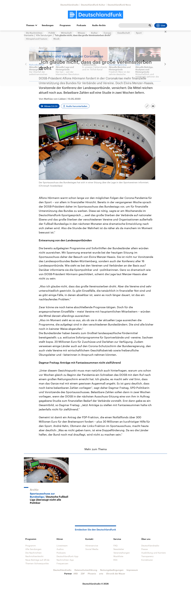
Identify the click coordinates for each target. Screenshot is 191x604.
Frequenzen (62, 563)
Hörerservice (91, 545)
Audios (60, 549)
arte (101, 573)
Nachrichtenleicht (34, 556)
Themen (30, 25)
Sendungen (48, 25)
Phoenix (92, 573)
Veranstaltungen (121, 552)
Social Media (91, 549)
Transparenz (147, 556)
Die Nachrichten (33, 552)
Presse (144, 549)
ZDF (83, 573)
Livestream (62, 545)
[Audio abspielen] (49, 106)
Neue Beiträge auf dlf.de (37, 560)
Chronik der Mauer (115, 573)
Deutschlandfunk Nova (119, 4)
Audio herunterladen (76, 106)
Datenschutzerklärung (85, 570)
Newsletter (118, 549)
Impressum (132, 570)
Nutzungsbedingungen (112, 570)
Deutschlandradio (69, 4)
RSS (115, 560)
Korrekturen (147, 560)
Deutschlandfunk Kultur (93, 4)
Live (160, 25)
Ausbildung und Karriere (153, 552)
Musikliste (118, 556)
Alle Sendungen (44, 35)
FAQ (115, 545)
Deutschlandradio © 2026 (96, 583)
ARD (75, 573)
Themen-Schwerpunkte (37, 563)
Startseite (28, 35)
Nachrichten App (65, 560)
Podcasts (81, 25)
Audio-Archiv (99, 25)
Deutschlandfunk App (67, 556)
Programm (65, 25)
